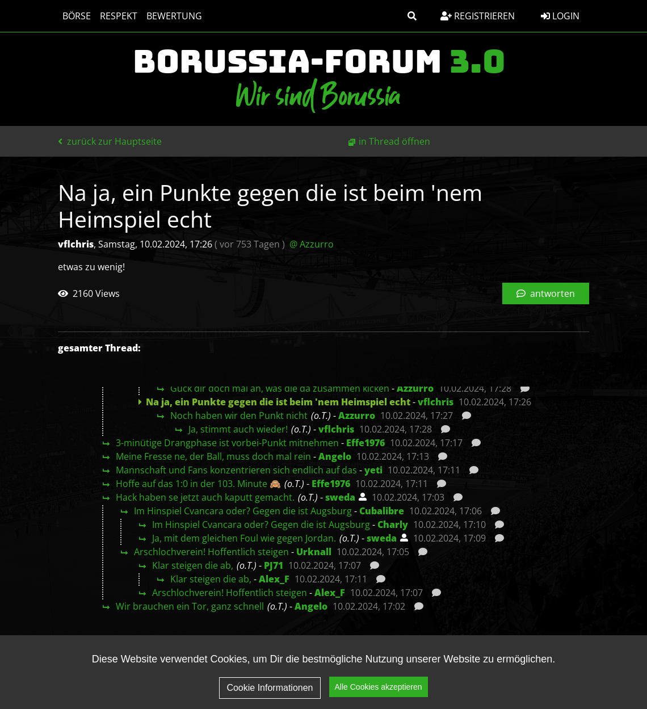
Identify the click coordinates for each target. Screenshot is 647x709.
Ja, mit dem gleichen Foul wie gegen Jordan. (244, 538)
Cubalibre (381, 511)
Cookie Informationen (269, 697)
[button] (412, 16)
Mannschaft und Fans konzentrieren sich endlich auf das (236, 470)
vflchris (435, 402)
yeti (373, 470)
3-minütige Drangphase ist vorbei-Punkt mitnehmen (227, 443)
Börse (76, 16)
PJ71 (273, 565)
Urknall (313, 552)
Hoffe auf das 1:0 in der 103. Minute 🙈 (198, 483)
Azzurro (415, 388)
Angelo (334, 456)
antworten (545, 293)
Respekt (118, 16)
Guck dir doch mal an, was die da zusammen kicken (280, 388)
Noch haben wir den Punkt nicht (239, 415)
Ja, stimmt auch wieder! (238, 429)
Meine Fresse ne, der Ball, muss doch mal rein (213, 456)
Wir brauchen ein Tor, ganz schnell (190, 606)
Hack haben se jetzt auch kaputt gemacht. (205, 497)
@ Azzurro (311, 244)
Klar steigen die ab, (193, 565)
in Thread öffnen (394, 141)
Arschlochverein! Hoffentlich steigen (211, 552)
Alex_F (274, 579)
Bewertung (174, 16)
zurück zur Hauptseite (110, 141)
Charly (392, 524)
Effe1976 (365, 443)
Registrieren (477, 16)
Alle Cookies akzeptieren (378, 696)
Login (560, 16)
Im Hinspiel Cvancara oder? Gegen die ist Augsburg (243, 511)
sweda (340, 497)
